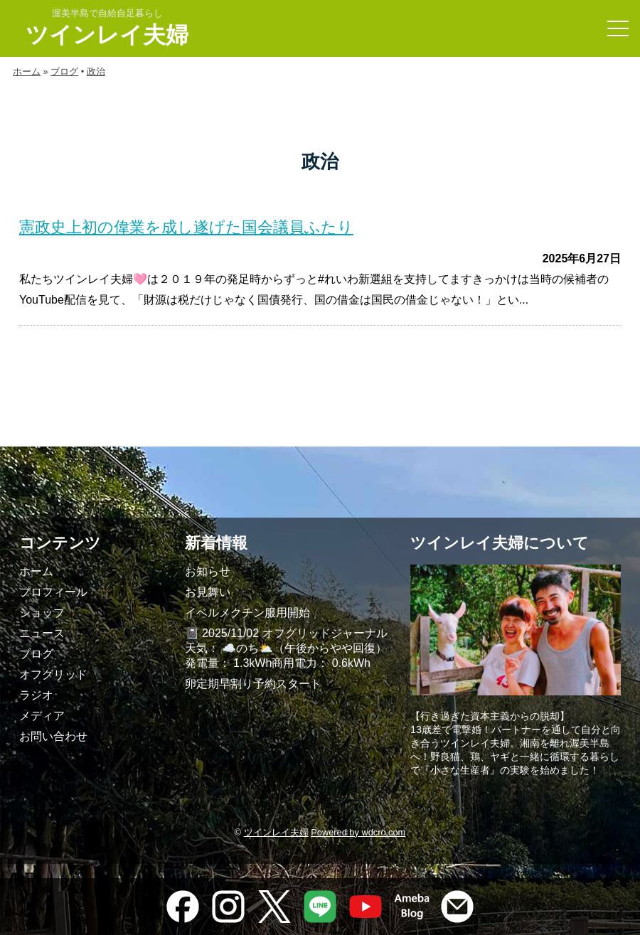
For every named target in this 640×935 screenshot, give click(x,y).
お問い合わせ (53, 736)
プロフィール (53, 592)
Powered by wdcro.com (358, 832)
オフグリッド (53, 674)
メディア (42, 716)
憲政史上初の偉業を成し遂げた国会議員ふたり (186, 227)
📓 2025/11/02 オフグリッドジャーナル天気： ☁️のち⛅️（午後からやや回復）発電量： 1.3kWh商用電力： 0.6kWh (286, 648)
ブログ (64, 71)
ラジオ (36, 695)
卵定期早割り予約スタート (253, 684)
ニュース (42, 633)
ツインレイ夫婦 (107, 35)
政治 (96, 71)
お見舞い (207, 592)
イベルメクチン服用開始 (247, 613)
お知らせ (207, 571)
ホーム (27, 71)
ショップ (42, 613)
